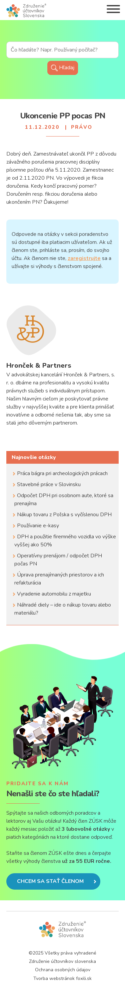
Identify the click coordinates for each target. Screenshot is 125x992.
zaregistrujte (84, 258)
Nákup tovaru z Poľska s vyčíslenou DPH (64, 514)
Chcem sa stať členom (56, 881)
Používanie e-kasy (38, 525)
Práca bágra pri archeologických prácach (62, 473)
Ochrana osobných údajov (62, 970)
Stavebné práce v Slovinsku (49, 484)
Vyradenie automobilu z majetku (54, 594)
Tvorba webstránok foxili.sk (62, 978)
